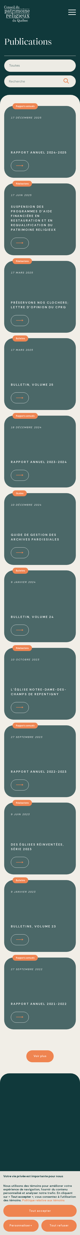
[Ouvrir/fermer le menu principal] (69, 12)
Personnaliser (21, 972)
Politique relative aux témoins (43, 947)
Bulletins (21, 340)
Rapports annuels (26, 108)
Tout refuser (59, 972)
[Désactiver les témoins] (72, 1129)
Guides (20, 495)
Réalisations (23, 185)
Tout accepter (40, 957)
